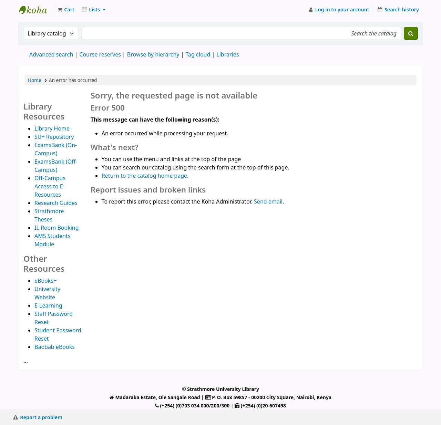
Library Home (52, 128)
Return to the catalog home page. (145, 175)
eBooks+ (45, 280)
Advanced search (51, 54)
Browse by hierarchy (153, 54)
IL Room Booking (56, 227)
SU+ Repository (54, 137)
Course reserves (100, 54)
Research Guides (56, 203)
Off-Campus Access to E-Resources (49, 186)
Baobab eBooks (54, 347)
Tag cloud (197, 54)
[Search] (411, 33)
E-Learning (48, 305)
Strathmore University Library (36, 10)
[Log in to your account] (338, 9)
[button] (65, 9)
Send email (268, 201)
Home (34, 80)
